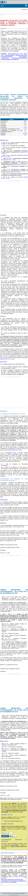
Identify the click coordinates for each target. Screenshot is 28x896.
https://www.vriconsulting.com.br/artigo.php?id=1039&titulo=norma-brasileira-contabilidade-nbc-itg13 (14, 881)
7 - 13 (25, 127)
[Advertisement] (14, 78)
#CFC (2, 55)
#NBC (25, 53)
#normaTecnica (5, 58)
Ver (25, 121)
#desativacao (15, 59)
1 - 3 (25, 122)
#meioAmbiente (23, 56)
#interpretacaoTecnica (13, 53)
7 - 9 (25, 129)
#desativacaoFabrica (6, 59)
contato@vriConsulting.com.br (14, 894)
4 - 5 (25, 124)
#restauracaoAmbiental (21, 55)
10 (25, 131)
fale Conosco (15, 845)
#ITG (21, 53)
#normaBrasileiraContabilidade (19, 58)
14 (25, 134)
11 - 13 (25, 133)
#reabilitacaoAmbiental (7, 56)
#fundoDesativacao (9, 55)
